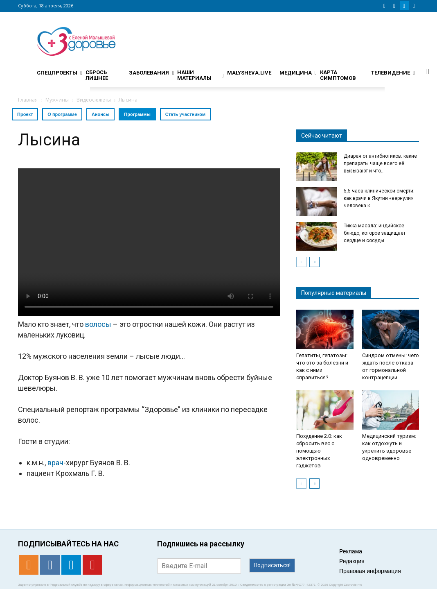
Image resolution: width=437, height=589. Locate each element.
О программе (62, 114)
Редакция (352, 561)
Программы (137, 114)
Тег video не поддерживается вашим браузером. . (149, 242)
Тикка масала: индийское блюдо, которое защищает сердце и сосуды (374, 233)
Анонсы (100, 114)
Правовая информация (370, 571)
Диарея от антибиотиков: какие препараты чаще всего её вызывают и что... (380, 163)
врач (55, 462)
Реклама (350, 551)
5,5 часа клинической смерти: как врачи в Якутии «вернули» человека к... (379, 198)
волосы (98, 324)
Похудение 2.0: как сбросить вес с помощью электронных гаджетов (319, 451)
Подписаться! (272, 565)
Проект (25, 114)
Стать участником (185, 114)
